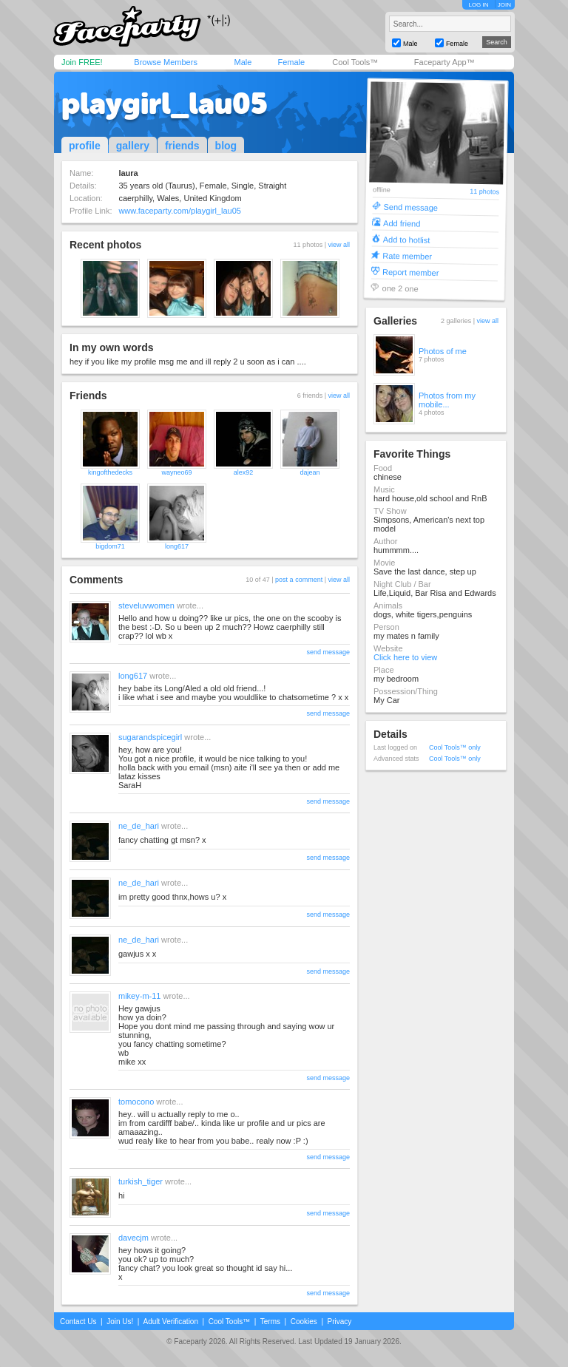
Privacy (340, 1321)
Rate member (407, 255)
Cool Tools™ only (455, 747)
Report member (410, 272)
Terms (270, 1321)
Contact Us (78, 1321)
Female (291, 62)
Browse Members (165, 62)
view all (339, 244)
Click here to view (405, 657)
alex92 (244, 472)
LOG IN (478, 4)
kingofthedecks (110, 472)
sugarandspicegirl (150, 737)
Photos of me (443, 351)
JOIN (504, 4)
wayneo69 (176, 472)
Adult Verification (170, 1321)
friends (182, 146)
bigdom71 (110, 546)
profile (85, 146)
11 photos (484, 192)
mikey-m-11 (139, 995)
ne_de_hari (138, 825)
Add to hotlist (406, 239)
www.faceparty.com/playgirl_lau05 (179, 210)
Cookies (304, 1321)
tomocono (136, 1101)
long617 (177, 546)
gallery (132, 146)
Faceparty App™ (444, 62)
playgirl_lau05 (164, 104)
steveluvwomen (146, 605)
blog (226, 146)
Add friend (401, 223)
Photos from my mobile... (447, 400)
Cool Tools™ (355, 62)
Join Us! (119, 1321)
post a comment (298, 579)
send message (328, 652)
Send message (410, 206)
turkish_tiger (140, 1181)
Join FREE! (82, 62)
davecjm (133, 1237)
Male (242, 62)
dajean (310, 472)
